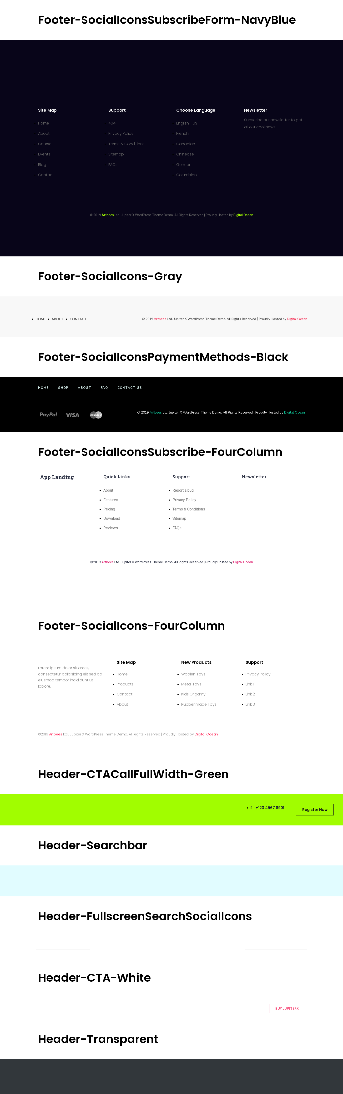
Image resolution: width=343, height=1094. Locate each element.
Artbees (108, 215)
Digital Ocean (297, 319)
